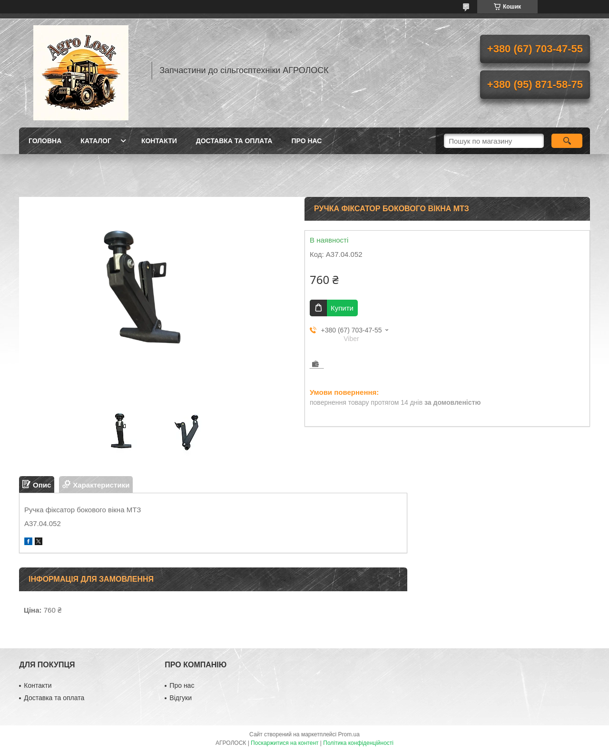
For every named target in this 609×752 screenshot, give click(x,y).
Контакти (159, 141)
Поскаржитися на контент (284, 743)
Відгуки (180, 698)
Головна (45, 141)
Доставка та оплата (234, 141)
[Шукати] (566, 141)
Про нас (306, 141)
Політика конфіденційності (358, 743)
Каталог (95, 141)
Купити (342, 308)
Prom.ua (349, 734)
